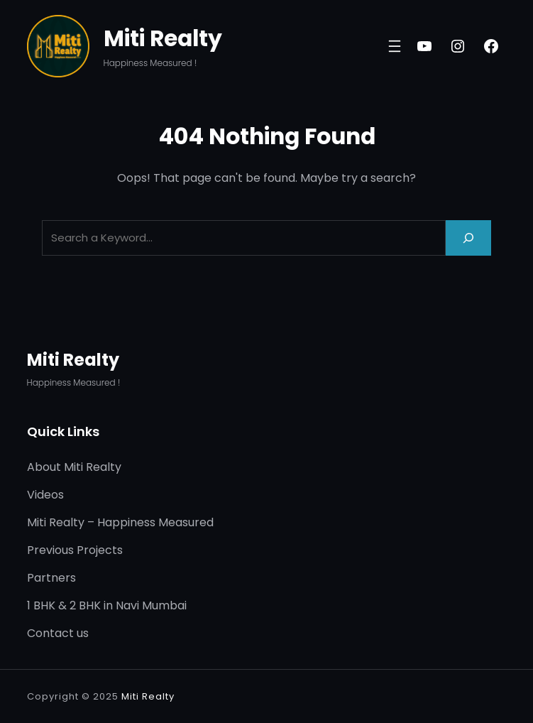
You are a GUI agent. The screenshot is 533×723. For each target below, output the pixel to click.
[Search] (468, 237)
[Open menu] (395, 46)
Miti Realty (163, 38)
